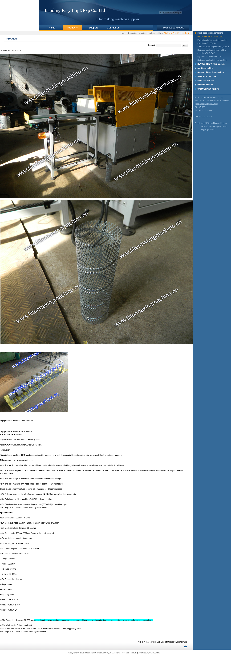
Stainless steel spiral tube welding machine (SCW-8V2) (211, 51)
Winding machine (205, 85)
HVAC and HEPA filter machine (211, 64)
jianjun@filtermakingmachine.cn (214, 126)
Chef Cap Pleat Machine (208, 89)
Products (132, 33)
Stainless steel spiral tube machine (212, 60)
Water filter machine (206, 76)
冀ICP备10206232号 (140, 653)
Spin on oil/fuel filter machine (210, 72)
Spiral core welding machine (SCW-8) (213, 47)
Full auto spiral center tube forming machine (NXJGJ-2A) (212, 41)
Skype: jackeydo (208, 129)
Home (123, 33)
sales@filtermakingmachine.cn (214, 123)
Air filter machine (205, 68)
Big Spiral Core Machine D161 (177, 33)
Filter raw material (205, 81)
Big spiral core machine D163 (210, 57)
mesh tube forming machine (150, 33)
